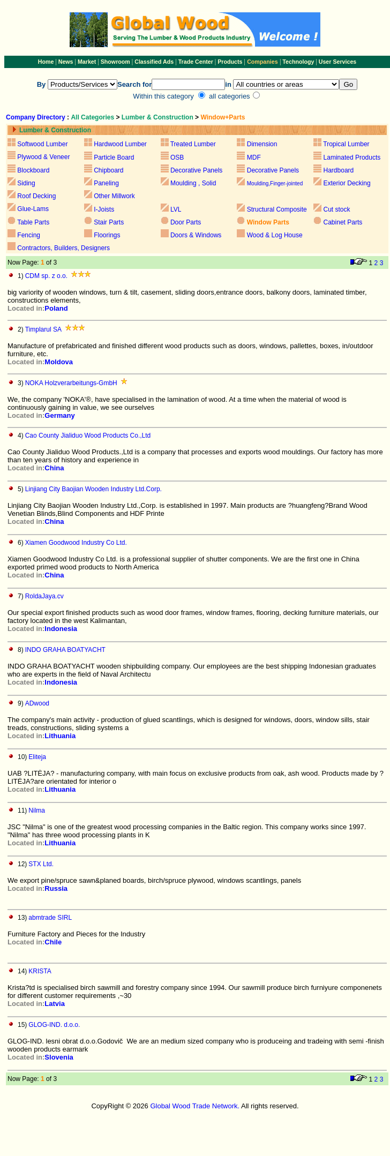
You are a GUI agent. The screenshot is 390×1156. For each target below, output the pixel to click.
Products (231, 61)
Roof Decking (36, 196)
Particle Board (114, 157)
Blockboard (33, 170)
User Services (338, 61)
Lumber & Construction (157, 117)
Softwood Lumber (42, 144)
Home (46, 61)
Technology (298, 61)
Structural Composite (277, 209)
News (65, 61)
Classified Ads (154, 61)
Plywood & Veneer (43, 157)
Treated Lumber (193, 144)
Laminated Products (352, 157)
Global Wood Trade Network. (194, 1106)
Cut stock (337, 209)
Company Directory (35, 117)
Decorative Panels (196, 170)
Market (87, 61)
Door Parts (185, 222)
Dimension (262, 144)
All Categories (93, 117)
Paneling (106, 183)
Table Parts (33, 222)
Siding (26, 183)
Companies (262, 61)
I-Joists (104, 209)
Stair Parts (109, 222)
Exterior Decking (347, 183)
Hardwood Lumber (120, 144)
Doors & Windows (195, 235)
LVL (175, 209)
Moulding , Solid (193, 183)
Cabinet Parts (343, 222)
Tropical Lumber (346, 144)
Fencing (28, 235)
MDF (254, 157)
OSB (177, 157)
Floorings (107, 235)
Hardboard (339, 170)
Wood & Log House (275, 235)
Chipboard (108, 170)
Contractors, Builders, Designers (63, 248)
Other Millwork (114, 196)
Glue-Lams (33, 209)
